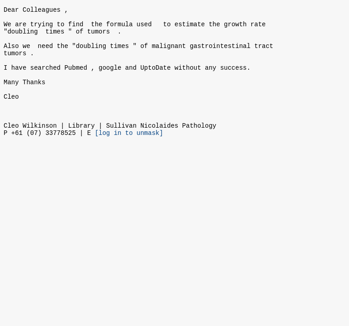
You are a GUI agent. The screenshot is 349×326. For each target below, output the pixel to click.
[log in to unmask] (129, 157)
